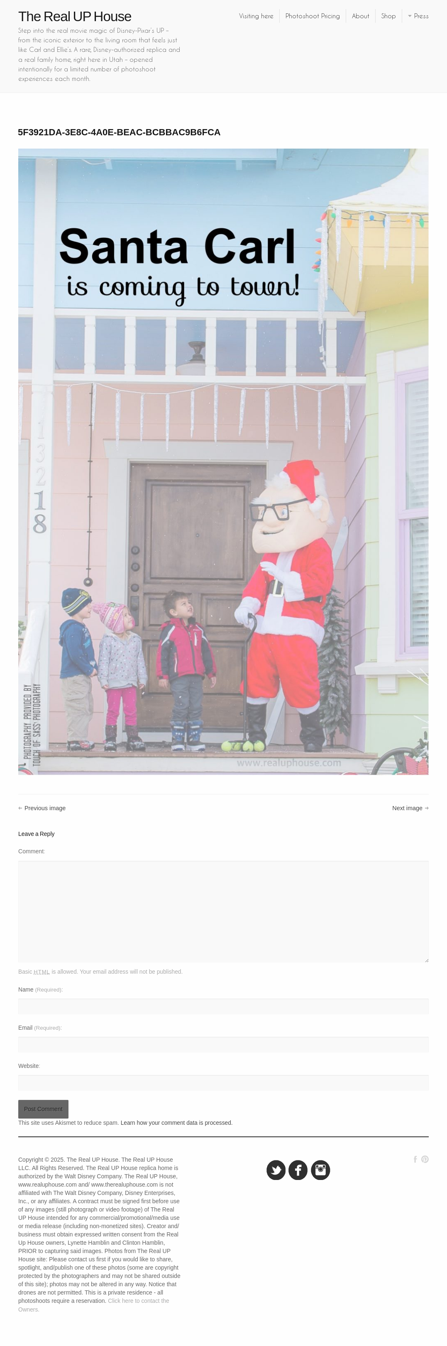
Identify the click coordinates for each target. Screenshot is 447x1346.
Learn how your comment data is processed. (177, 1123)
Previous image (45, 808)
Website (28, 1066)
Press (421, 16)
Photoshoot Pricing (313, 16)
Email (39, 1028)
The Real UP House (75, 16)
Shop (388, 16)
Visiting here (256, 16)
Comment (31, 851)
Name (39, 990)
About (360, 16)
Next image (407, 808)
